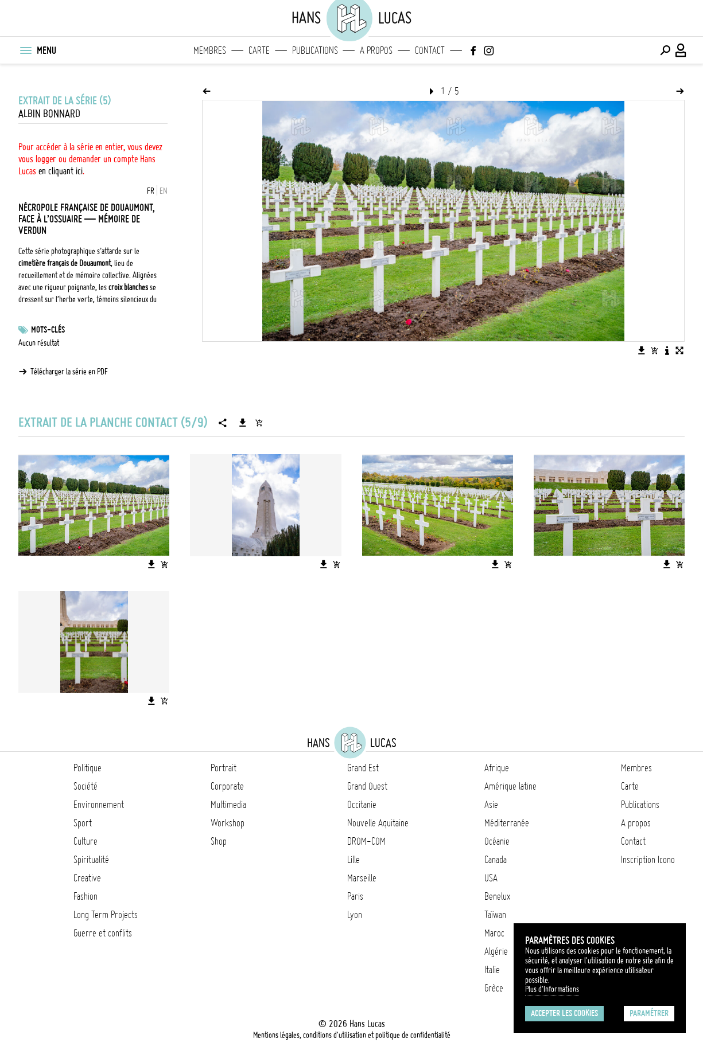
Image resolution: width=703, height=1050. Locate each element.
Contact (430, 50)
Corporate (227, 786)
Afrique (496, 768)
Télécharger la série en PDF (69, 371)
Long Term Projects (105, 914)
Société (85, 786)
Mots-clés (48, 330)
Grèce (493, 988)
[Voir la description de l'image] (667, 350)
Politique (87, 768)
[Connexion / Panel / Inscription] (681, 50)
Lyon (354, 914)
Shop (219, 841)
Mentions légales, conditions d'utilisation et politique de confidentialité (351, 1035)
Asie (491, 804)
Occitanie (361, 804)
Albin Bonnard (49, 113)
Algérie (496, 951)
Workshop (227, 823)
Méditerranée (506, 823)
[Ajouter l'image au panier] (654, 350)
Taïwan (495, 914)
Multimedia (228, 804)
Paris (355, 896)
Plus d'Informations (552, 989)
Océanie (497, 841)
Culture (85, 841)
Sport (82, 823)
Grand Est (363, 768)
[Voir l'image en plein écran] (679, 350)
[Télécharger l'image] (641, 350)
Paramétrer (649, 1013)
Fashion (85, 896)
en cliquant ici (60, 171)
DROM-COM (366, 841)
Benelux (497, 896)
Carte (259, 50)
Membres (209, 50)
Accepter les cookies (564, 1013)
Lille (353, 859)
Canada (495, 859)
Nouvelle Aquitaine (378, 823)
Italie (492, 969)
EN (164, 191)
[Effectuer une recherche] (665, 50)
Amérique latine (510, 786)
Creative (87, 878)
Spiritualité (91, 859)
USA (491, 878)
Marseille (361, 878)
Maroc (494, 933)
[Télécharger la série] (243, 422)
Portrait (223, 768)
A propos (376, 50)
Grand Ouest (367, 786)
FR (150, 191)
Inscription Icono (648, 859)
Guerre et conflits (102, 933)
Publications (315, 50)
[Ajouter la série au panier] (259, 422)
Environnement (98, 804)
